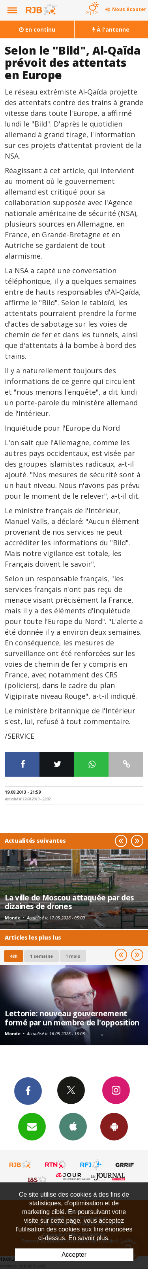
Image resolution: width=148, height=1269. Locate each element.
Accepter (74, 1254)
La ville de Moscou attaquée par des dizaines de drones (69, 902)
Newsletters (32, 1126)
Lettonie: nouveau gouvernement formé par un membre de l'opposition (72, 1017)
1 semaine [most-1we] (41, 956)
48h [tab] (13, 956)
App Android (114, 1126)
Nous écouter (129, 9)
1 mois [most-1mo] (73, 956)
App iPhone (73, 1126)
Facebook (28, 1090)
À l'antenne (110, 29)
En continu (37, 29)
